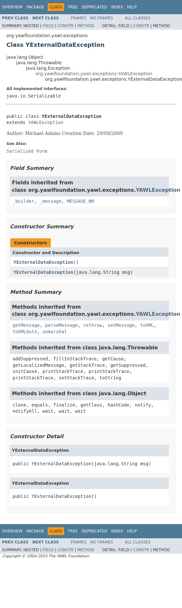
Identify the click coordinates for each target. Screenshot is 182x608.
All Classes (137, 18)
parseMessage (61, 325)
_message (50, 201)
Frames (79, 18)
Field (48, 26)
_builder (23, 201)
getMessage (26, 325)
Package (35, 7)
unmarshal (55, 331)
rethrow (92, 325)
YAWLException (45, 122)
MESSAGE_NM (80, 201)
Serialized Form (26, 151)
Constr (65, 26)
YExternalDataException (43, 262)
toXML (147, 325)
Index (117, 7)
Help (132, 7)
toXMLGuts (25, 331)
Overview (12, 7)
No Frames (101, 18)
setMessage (121, 325)
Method (85, 26)
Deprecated (94, 7)
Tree (73, 7)
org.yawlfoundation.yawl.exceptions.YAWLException (93, 73)
